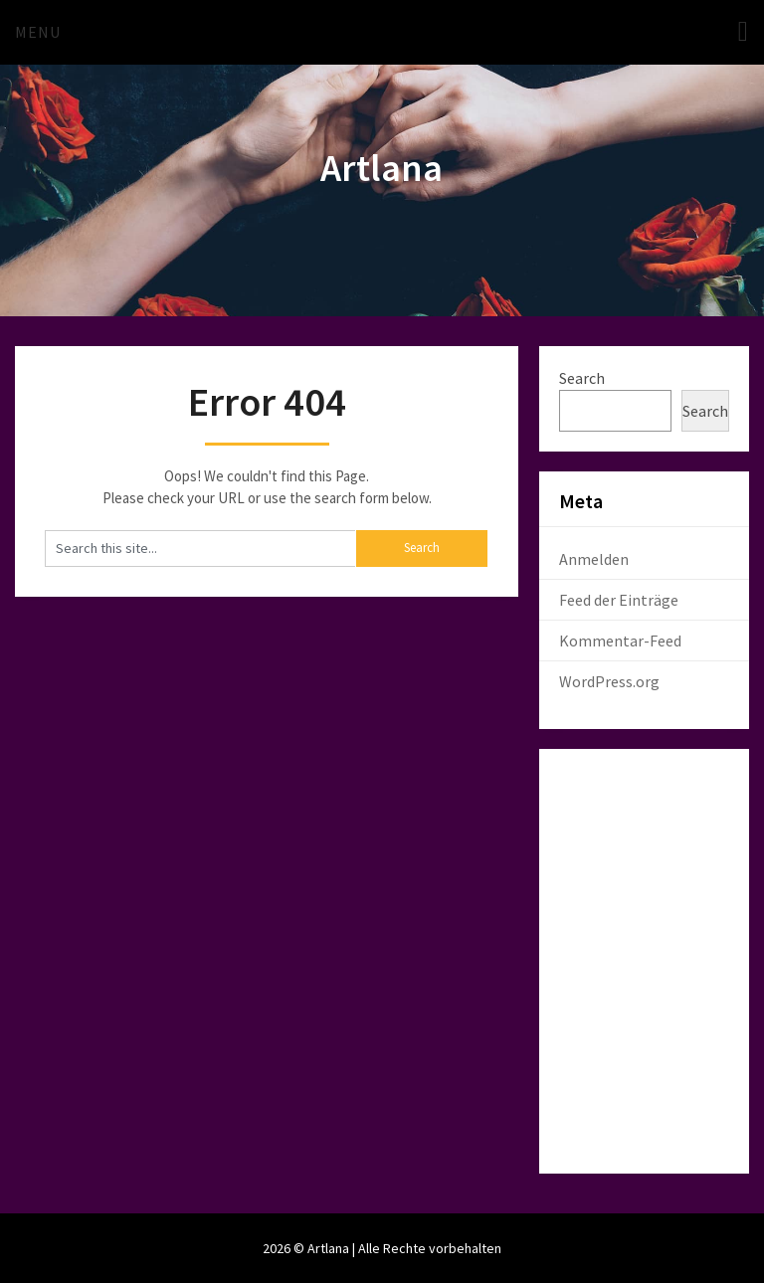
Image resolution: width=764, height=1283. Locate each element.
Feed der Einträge (618, 600)
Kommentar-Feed (620, 640)
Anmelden (594, 559)
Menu (38, 32)
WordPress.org (609, 681)
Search (582, 378)
